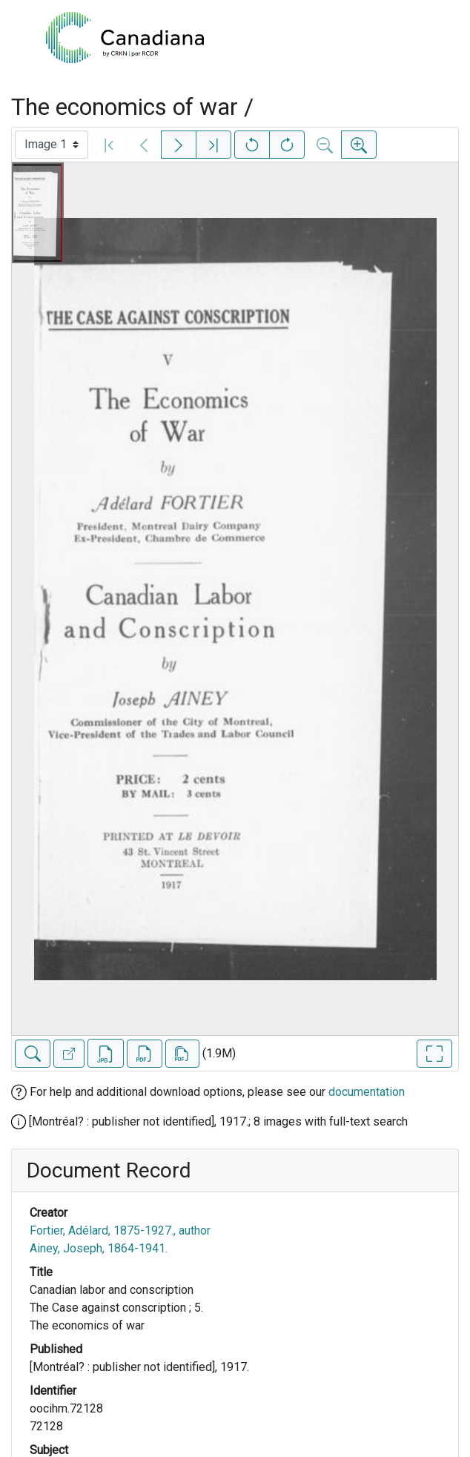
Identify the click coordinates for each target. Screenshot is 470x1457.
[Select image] (51, 144)
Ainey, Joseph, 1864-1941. (99, 1248)
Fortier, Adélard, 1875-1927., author (120, 1230)
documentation (366, 1092)
